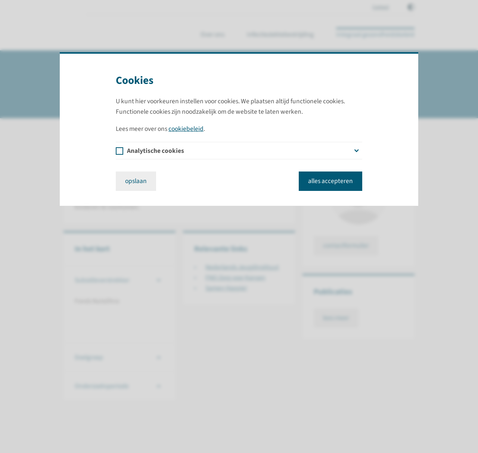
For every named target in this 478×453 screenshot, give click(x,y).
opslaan (136, 181)
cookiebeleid (186, 128)
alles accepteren (330, 181)
